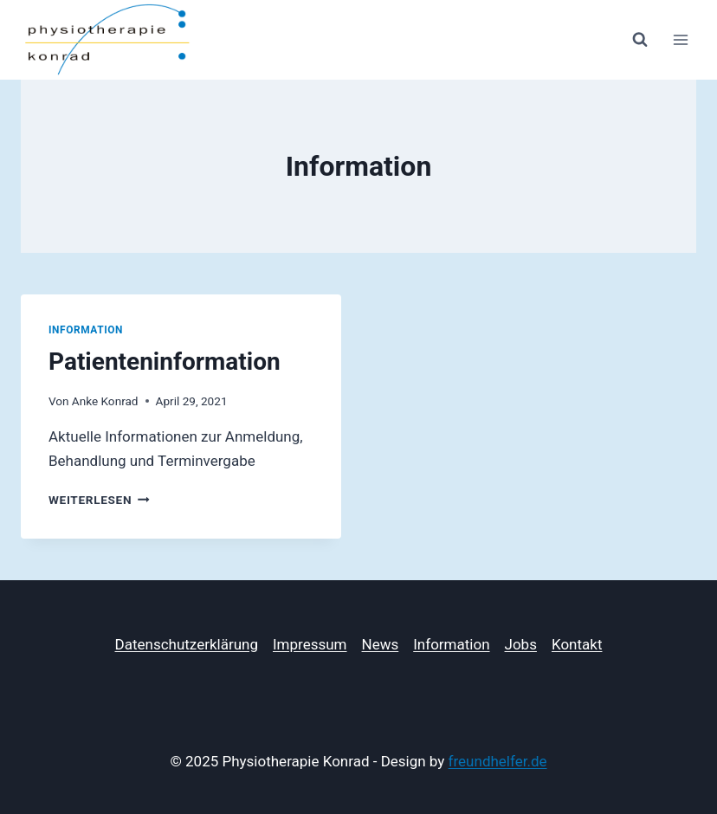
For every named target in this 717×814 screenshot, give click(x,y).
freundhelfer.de (498, 761)
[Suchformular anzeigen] (640, 39)
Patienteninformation (164, 361)
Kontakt (577, 644)
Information (85, 330)
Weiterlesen (99, 500)
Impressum (310, 644)
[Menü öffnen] (680, 39)
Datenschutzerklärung (186, 644)
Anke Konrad (105, 401)
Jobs (521, 644)
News (380, 644)
